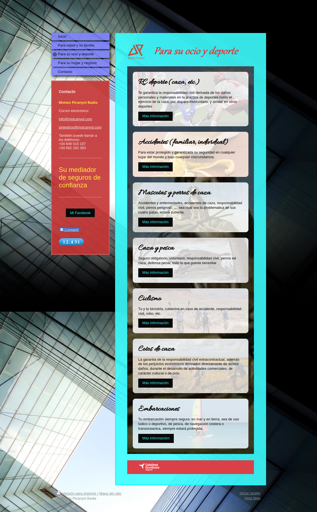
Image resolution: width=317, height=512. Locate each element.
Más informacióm (156, 438)
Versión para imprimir (77, 493)
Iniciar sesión (250, 493)
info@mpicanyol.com (75, 119)
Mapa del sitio (110, 493)
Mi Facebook (80, 213)
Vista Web (252, 498)
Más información (155, 116)
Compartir (69, 230)
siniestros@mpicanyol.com (80, 127)
